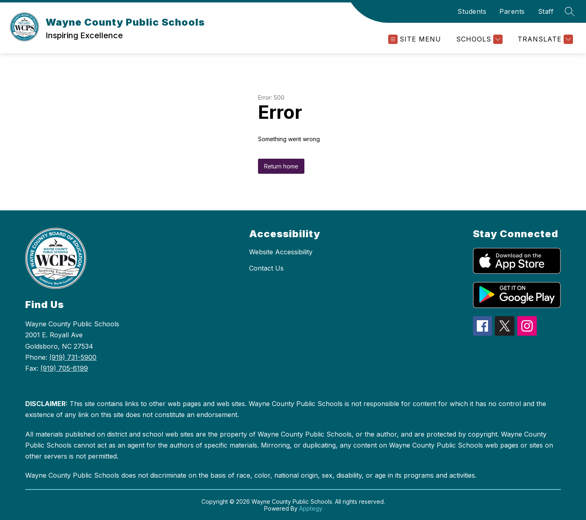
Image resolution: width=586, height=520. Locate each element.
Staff (546, 11)
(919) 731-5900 (72, 357)
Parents (512, 11)
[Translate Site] (544, 39)
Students (471, 11)
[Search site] (570, 11)
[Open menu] (414, 39)
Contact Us (266, 268)
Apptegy (310, 508)
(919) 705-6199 (64, 368)
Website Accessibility (281, 252)
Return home (281, 166)
